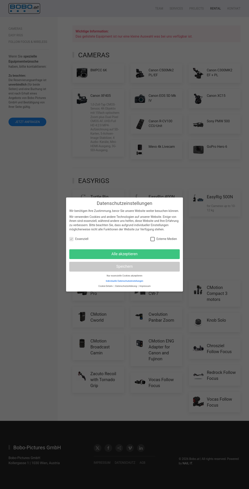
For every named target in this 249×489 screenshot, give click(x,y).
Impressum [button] (145, 284)
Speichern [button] (124, 265)
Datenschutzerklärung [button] (126, 284)
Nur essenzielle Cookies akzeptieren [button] (124, 274)
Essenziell (78, 237)
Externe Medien (163, 237)
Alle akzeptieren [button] (124, 252)
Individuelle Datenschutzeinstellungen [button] (124, 279)
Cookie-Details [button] (105, 284)
